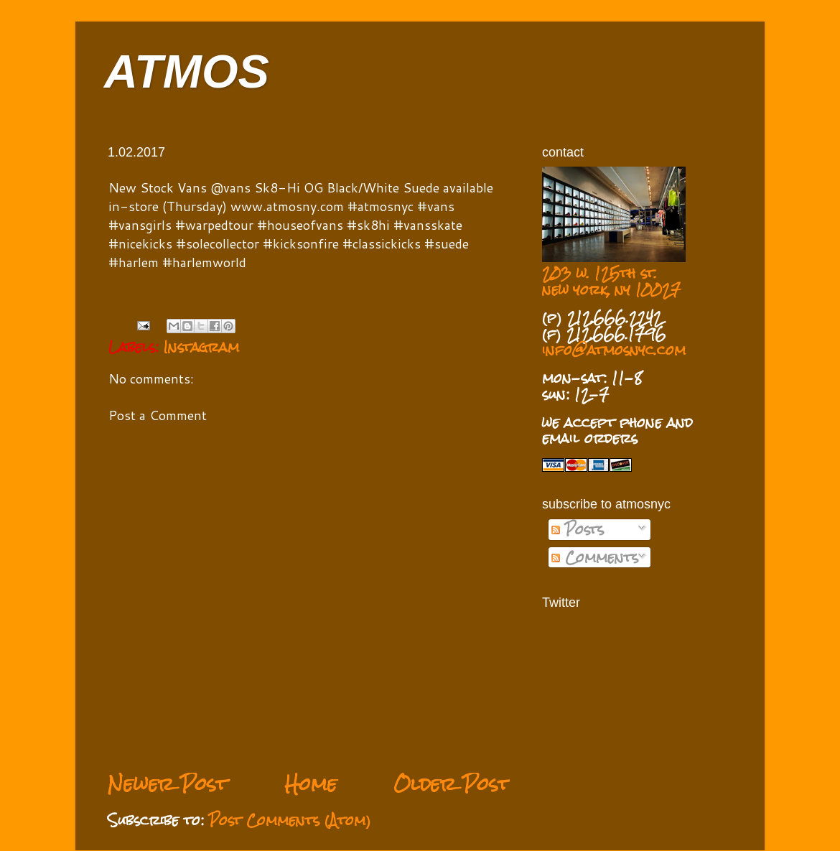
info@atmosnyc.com (614, 349)
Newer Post (168, 784)
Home (310, 784)
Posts (577, 529)
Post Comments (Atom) (290, 820)
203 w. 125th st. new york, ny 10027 (611, 281)
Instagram (201, 347)
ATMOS (186, 71)
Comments (594, 557)
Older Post (451, 784)
